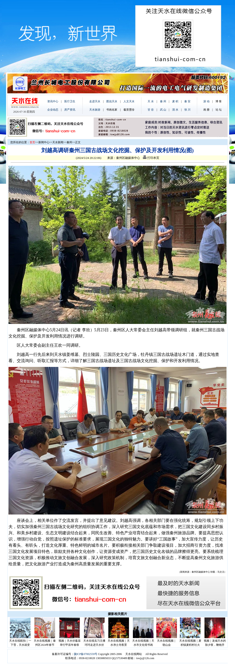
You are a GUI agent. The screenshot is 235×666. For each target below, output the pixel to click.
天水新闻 (57, 142)
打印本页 (151, 158)
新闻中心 (43, 142)
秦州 (69, 142)
